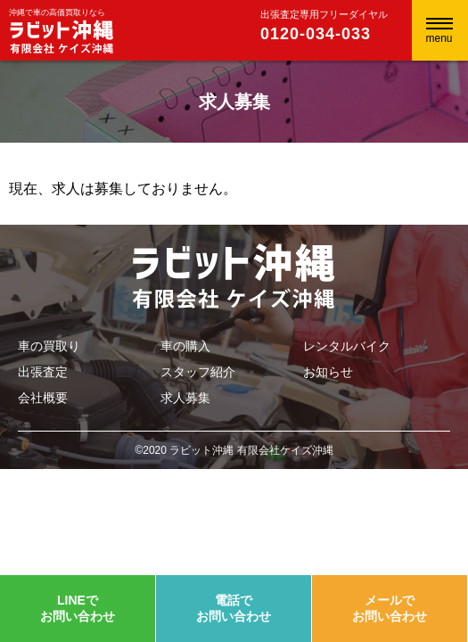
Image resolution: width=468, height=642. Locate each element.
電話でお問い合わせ (233, 608)
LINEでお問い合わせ (77, 608)
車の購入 (185, 346)
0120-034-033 (315, 34)
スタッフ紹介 (197, 372)
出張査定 (43, 372)
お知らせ (328, 372)
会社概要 (43, 398)
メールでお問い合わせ (389, 608)
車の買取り (49, 346)
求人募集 (185, 398)
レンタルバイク (346, 346)
